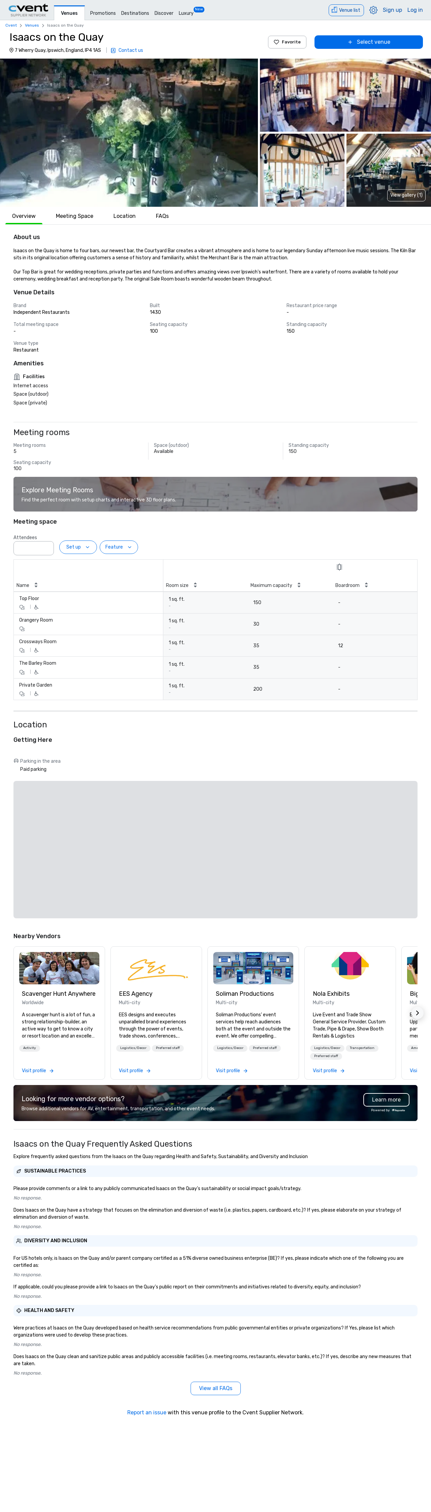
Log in (415, 10)
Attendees (25, 537)
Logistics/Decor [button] (133, 1048)
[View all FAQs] (216, 1388)
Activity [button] (29, 1048)
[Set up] (78, 547)
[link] (59, 968)
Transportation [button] (362, 1048)
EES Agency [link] (136, 993)
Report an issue (146, 1412)
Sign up (392, 10)
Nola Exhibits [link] (331, 993)
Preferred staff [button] (168, 1048)
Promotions (103, 13)
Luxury (186, 13)
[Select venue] (368, 42)
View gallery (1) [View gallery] (406, 195)
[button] (129, 133)
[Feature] (119, 547)
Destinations (135, 13)
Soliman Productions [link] (245, 993)
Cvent (11, 25)
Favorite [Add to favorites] (287, 42)
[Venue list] (346, 10)
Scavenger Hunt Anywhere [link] (59, 993)
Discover (164, 13)
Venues (69, 13)
